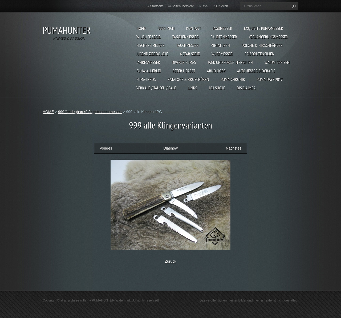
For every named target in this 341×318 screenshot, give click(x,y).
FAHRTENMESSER (223, 36)
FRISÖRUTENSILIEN (259, 53)
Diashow (170, 148)
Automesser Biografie (256, 70)
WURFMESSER (222, 53)
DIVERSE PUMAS (184, 62)
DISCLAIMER (246, 87)
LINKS (192, 87)
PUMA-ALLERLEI (148, 70)
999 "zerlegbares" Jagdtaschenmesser (90, 112)
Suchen (293, 6)
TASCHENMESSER (185, 36)
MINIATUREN (220, 45)
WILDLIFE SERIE (148, 36)
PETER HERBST (184, 70)
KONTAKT (193, 28)
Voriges (106, 148)
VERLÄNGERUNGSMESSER (268, 36)
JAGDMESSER (222, 28)
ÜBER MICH (165, 28)
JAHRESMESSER (148, 62)
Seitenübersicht (183, 6)
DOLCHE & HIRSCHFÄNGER (262, 45)
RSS (205, 6)
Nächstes (233, 148)
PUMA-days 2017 (270, 79)
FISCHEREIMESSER (150, 45)
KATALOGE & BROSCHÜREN (188, 79)
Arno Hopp (216, 70)
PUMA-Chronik (233, 79)
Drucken (222, 6)
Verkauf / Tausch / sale (156, 87)
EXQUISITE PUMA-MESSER (263, 28)
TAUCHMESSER (187, 45)
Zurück (170, 261)
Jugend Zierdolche (152, 53)
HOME (141, 28)
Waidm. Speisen (277, 62)
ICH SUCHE (217, 87)
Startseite (157, 6)
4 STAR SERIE (190, 53)
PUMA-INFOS (146, 79)
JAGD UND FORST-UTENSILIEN (230, 62)
